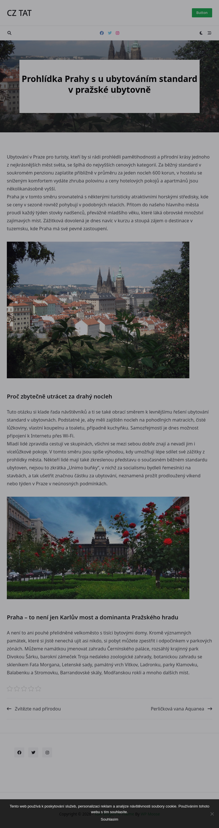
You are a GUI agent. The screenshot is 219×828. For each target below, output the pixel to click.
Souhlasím (109, 819)
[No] (212, 814)
